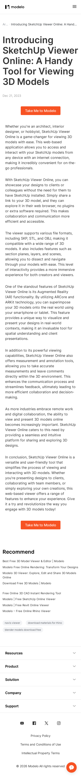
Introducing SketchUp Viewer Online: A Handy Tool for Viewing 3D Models (44, 24)
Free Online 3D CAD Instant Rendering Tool (32, 593)
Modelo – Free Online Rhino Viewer (27, 611)
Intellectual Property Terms (41, 753)
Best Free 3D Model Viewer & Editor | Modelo (33, 561)
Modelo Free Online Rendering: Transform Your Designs (40, 567)
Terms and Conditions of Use (40, 744)
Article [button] (5, 24)
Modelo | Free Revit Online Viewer (26, 605)
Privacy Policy (41, 735)
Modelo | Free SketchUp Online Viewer (29, 599)
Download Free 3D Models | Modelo (27, 583)
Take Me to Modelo (40, 111)
